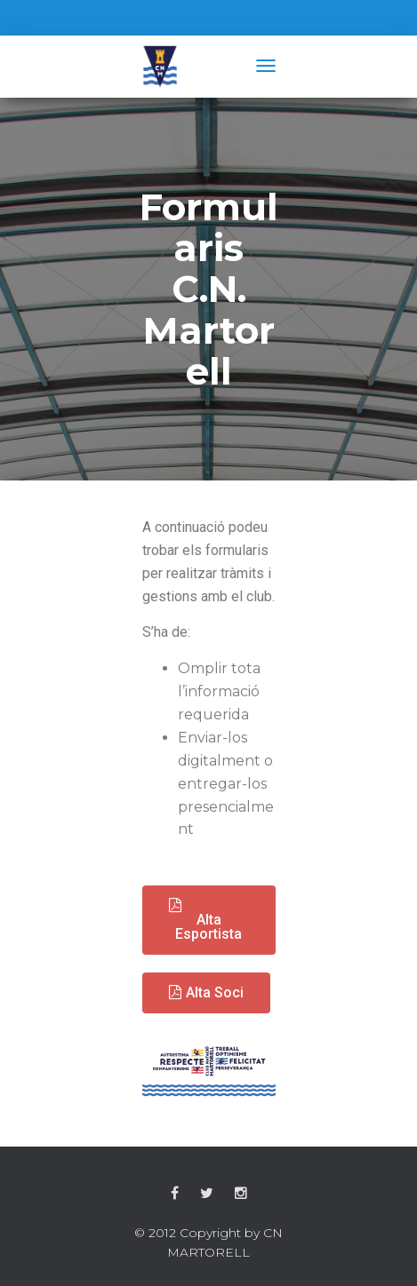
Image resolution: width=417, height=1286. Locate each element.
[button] (209, 920)
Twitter (206, 1193)
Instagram (241, 1193)
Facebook (175, 1193)
